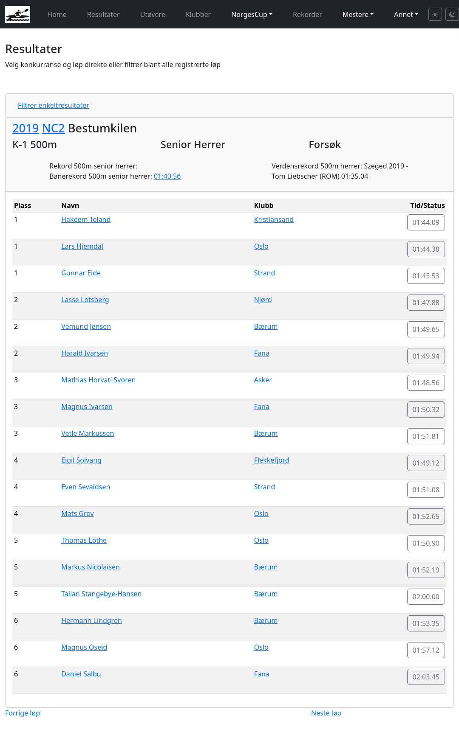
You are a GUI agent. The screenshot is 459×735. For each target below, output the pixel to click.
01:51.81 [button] (426, 436)
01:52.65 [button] (426, 516)
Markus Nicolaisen (90, 567)
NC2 (53, 128)
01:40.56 (167, 176)
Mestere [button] (355, 14)
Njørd (263, 299)
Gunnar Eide (81, 273)
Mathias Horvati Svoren (98, 379)
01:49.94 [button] (426, 356)
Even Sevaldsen (85, 486)
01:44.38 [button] (426, 249)
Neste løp (326, 713)
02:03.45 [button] (426, 677)
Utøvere (152, 14)
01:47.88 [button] (426, 302)
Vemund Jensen (86, 326)
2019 (25, 128)
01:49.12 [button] (426, 463)
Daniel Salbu (81, 674)
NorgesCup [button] (249, 14)
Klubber (198, 14)
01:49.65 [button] (426, 329)
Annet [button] (403, 14)
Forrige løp (22, 713)
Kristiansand (274, 219)
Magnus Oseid (84, 647)
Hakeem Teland (85, 219)
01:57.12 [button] (426, 650)
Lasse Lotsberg (85, 299)
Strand (264, 273)
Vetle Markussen (87, 433)
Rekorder (307, 14)
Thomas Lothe (84, 540)
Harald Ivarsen (84, 353)
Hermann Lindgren (91, 620)
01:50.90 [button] (426, 543)
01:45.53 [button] (426, 276)
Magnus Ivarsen (87, 406)
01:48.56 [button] (426, 382)
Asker (263, 379)
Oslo (261, 246)
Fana (261, 353)
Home (57, 14)
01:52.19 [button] (426, 570)
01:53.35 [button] (426, 623)
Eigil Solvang (81, 460)
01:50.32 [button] (426, 409)
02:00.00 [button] (426, 596)
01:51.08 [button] (426, 489)
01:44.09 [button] (426, 222)
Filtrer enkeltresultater (53, 105)
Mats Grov (77, 513)
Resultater (103, 14)
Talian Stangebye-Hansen (101, 593)
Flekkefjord (271, 460)
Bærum (266, 326)
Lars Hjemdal (82, 246)
